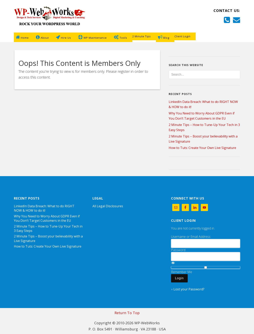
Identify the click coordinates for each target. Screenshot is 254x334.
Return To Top (127, 312)
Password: (178, 250)
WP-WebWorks (49, 16)
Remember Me (181, 272)
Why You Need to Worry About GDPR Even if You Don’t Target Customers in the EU (47, 218)
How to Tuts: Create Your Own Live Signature (202, 148)
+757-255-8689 (214, 21)
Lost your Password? (188, 289)
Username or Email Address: (191, 236)
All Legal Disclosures (107, 206)
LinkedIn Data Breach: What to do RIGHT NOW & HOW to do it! (44, 208)
